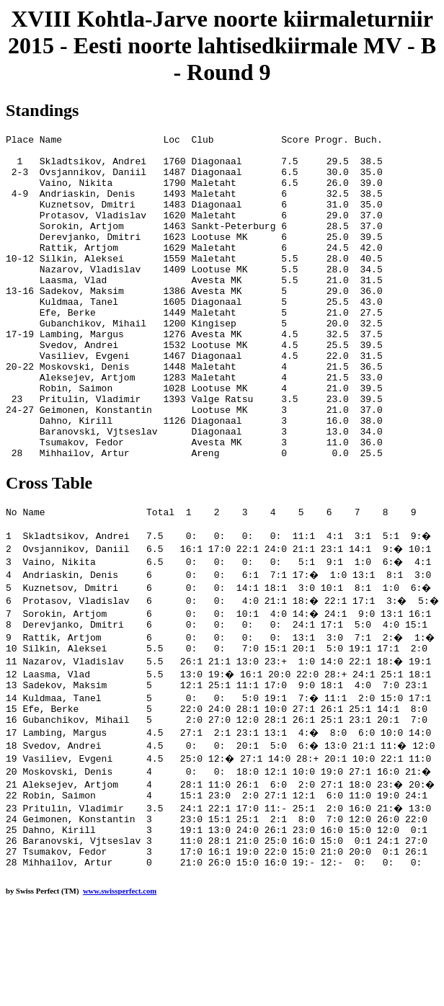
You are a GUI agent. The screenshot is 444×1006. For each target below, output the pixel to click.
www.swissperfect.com (119, 983)
